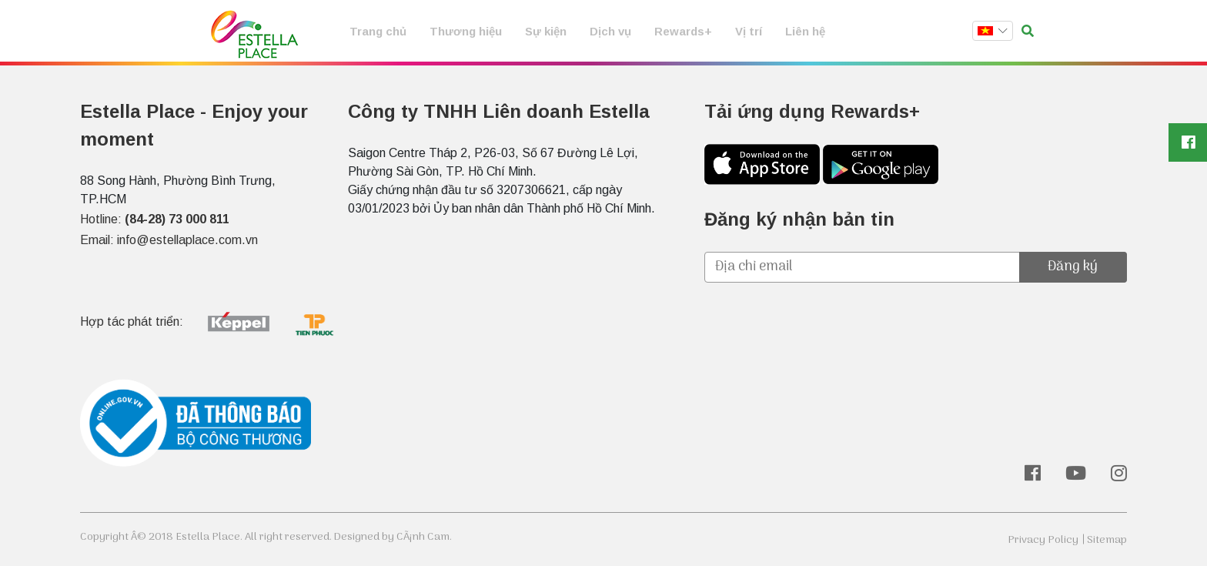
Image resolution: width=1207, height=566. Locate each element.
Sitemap (1107, 540)
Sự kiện (546, 31)
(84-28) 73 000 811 (177, 219)
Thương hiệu (466, 31)
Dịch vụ (610, 31)
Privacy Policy (1043, 540)
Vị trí (748, 31)
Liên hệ (805, 31)
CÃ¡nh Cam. (424, 537)
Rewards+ (683, 31)
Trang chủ (377, 31)
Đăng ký (1073, 267)
